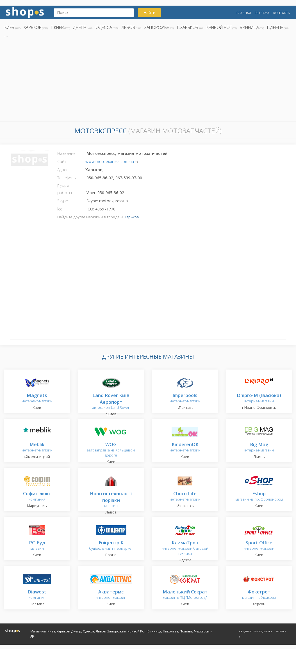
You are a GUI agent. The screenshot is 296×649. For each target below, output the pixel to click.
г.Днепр (275, 27)
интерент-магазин (37, 398)
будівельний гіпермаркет (111, 546)
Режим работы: (65, 189)
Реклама (262, 13)
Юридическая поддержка (255, 631)
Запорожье (156, 27)
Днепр (79, 27)
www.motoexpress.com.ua (109, 161)
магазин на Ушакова (259, 595)
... (6, 35)
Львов (128, 27)
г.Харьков (187, 27)
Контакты (281, 13)
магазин (111, 500)
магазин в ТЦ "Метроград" (185, 595)
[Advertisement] (148, 81)
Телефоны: (67, 177)
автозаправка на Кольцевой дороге (111, 449)
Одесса (103, 27)
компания (37, 496)
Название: (66, 153)
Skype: (63, 200)
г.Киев (57, 27)
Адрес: (63, 169)
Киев (9, 27)
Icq (60, 209)
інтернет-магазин (259, 398)
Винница (249, 27)
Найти (149, 12)
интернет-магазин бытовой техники (184, 548)
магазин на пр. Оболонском (259, 496)
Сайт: (62, 161)
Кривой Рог (219, 27)
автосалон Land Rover (110, 401)
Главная (243, 13)
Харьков (33, 27)
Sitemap (281, 631)
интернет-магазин (185, 398)
